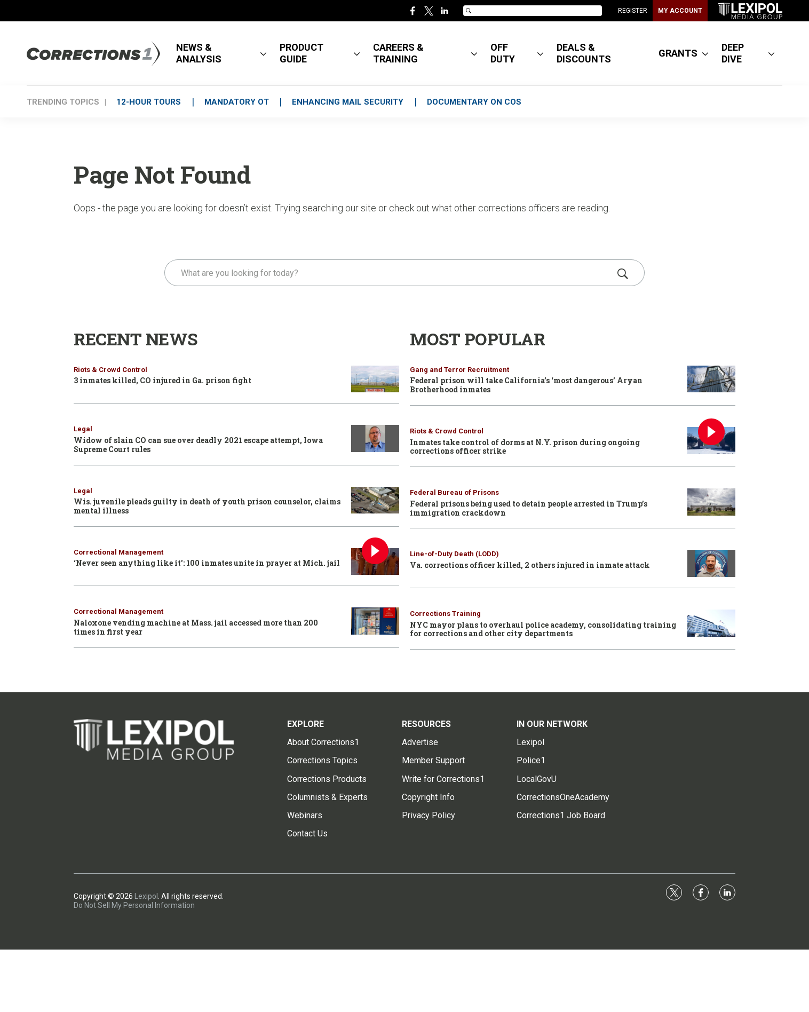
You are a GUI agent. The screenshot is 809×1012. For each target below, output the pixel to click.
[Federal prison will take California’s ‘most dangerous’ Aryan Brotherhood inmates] (711, 379)
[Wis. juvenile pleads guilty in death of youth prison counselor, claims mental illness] (375, 500)
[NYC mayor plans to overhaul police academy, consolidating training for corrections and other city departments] (711, 623)
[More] (263, 53)
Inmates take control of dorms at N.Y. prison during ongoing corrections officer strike (525, 446)
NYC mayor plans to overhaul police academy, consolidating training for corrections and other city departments (543, 629)
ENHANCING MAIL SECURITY (350, 102)
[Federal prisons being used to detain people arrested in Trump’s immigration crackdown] (711, 502)
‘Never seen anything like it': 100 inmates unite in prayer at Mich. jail (207, 563)
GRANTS (678, 53)
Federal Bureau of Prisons (454, 492)
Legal (83, 429)
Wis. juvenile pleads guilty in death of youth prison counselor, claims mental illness (207, 506)
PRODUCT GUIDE (301, 53)
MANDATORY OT (237, 102)
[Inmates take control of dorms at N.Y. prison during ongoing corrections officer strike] (711, 440)
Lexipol (146, 896)
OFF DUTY (502, 53)
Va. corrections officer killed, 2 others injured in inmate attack (530, 565)
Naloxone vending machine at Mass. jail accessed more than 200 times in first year (196, 627)
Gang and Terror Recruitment (459, 370)
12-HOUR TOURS (149, 102)
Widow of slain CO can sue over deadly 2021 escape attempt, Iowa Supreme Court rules (198, 444)
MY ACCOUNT (680, 10)
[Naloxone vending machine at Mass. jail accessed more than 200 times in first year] (375, 621)
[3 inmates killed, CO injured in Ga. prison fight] (375, 379)
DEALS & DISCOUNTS (584, 53)
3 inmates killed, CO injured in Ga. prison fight (162, 380)
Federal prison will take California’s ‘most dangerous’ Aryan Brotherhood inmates (526, 384)
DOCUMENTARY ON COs (477, 102)
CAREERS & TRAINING (398, 53)
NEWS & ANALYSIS (198, 53)
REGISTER (632, 10)
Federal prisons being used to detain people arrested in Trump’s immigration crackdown (528, 508)
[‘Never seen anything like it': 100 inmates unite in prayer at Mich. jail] (375, 561)
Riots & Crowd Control (110, 370)
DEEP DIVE (732, 53)
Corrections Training (445, 614)
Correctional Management (118, 552)
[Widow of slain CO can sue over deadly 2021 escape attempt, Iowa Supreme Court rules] (375, 438)
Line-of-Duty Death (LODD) (454, 554)
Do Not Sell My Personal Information (134, 905)
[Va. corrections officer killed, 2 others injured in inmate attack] (711, 563)
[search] (389, 272)
